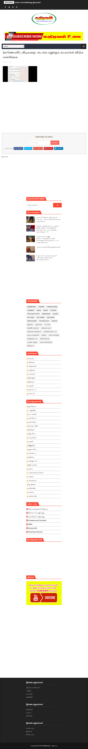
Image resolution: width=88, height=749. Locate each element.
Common (30, 310)
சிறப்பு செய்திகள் (33, 335)
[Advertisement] (57, 178)
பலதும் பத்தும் (32, 342)
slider (55, 314)
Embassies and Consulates (43, 521)
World (54, 321)
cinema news (52, 307)
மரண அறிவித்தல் (46, 342)
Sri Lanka (40, 317)
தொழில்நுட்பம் (32, 338)
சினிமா (44, 335)
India (39, 310)
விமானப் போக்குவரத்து (43, 513)
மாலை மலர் (30, 728)
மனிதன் (29, 691)
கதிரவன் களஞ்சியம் (34, 331)
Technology (44, 321)
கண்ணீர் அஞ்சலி (33, 328)
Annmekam (31, 307)
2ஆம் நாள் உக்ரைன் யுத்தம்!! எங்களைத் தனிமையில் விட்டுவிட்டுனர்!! (46, 257)
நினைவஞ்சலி (44, 338)
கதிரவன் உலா (46, 328)
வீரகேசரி (29, 716)
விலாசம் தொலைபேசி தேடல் (43, 509)
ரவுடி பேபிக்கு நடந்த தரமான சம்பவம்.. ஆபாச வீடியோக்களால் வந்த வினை (48, 219)
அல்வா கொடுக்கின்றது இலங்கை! (28, 2)
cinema (41, 307)
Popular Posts (33, 314)
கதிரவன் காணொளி (32, 687)
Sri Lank (30, 317)
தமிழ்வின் (29, 697)
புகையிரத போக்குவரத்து (43, 517)
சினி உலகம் (30, 734)
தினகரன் (29, 731)
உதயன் (28, 712)
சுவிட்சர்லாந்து (54, 335)
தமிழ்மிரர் (29, 709)
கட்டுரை (47, 324)
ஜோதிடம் (30, 346)
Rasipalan (46, 314)
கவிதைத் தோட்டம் (50, 331)
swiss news (32, 321)
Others (53, 310)
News (46, 310)
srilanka (50, 317)
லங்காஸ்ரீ (29, 694)
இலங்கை (9, 62)
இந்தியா (30, 324)
